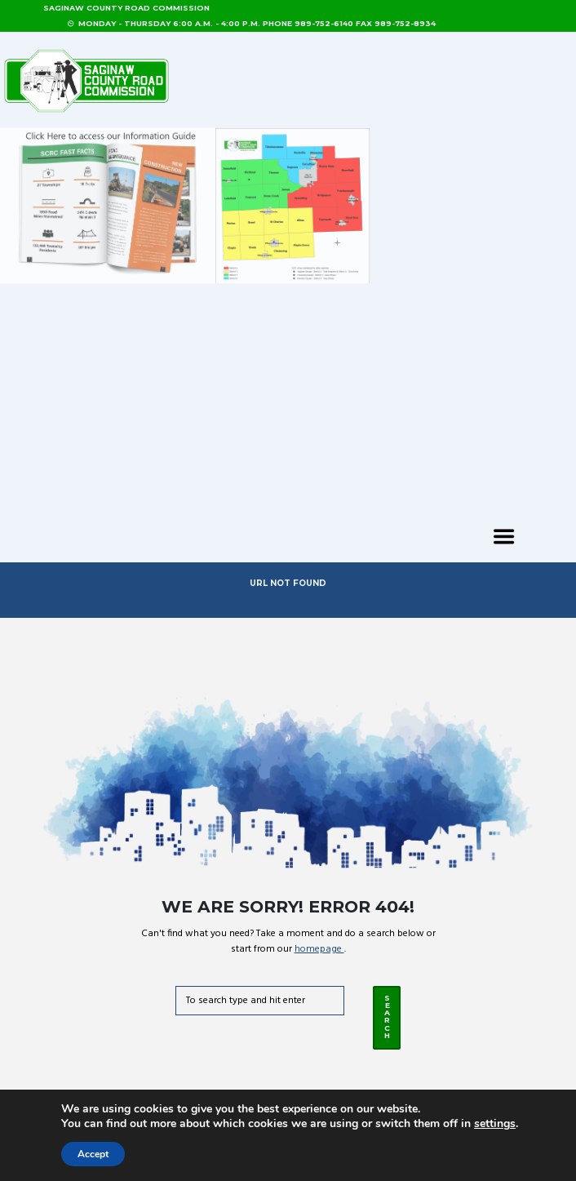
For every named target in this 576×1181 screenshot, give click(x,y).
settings (495, 1124)
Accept (93, 1154)
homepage (319, 949)
